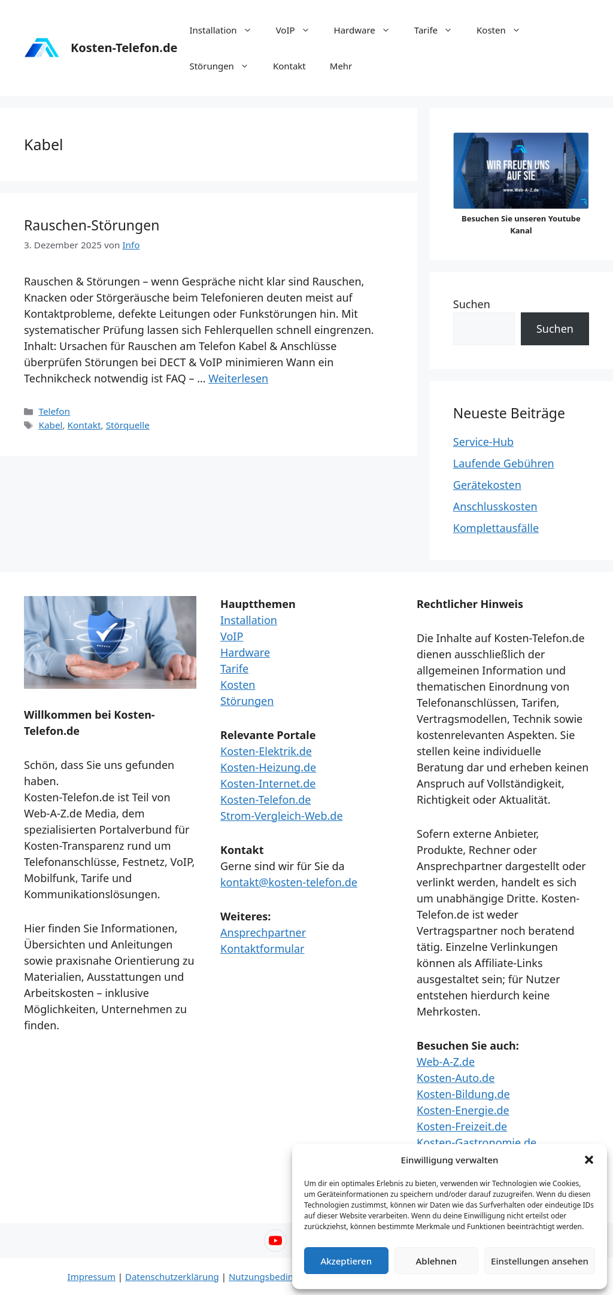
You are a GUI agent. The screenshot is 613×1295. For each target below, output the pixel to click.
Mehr (341, 66)
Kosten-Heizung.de (268, 767)
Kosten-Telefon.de (124, 47)
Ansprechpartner (263, 932)
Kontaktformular (262, 948)
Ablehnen (436, 1261)
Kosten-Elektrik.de (266, 751)
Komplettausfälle (496, 528)
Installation (226, 30)
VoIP (299, 30)
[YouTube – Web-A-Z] (275, 1240)
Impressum (92, 1276)
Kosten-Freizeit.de (462, 1126)
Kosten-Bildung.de (463, 1094)
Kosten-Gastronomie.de (476, 1142)
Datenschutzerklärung (172, 1276)
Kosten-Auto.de (455, 1078)
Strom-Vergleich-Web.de (281, 815)
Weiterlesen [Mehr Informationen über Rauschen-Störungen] (238, 378)
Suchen (471, 304)
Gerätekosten (487, 485)
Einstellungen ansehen (539, 1261)
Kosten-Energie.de (463, 1110)
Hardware (368, 30)
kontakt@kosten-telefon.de (288, 882)
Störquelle (128, 425)
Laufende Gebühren (503, 463)
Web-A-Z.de (446, 1061)
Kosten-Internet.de (267, 783)
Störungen (224, 66)
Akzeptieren (346, 1261)
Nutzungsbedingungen (277, 1276)
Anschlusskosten (495, 506)
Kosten (505, 30)
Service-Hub (483, 441)
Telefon (54, 411)
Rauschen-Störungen (91, 225)
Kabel (50, 425)
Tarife (439, 30)
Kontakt (289, 66)
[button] (589, 1160)
